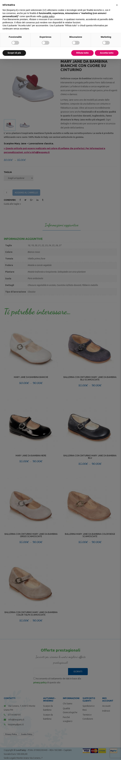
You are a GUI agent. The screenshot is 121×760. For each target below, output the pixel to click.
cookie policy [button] (48, 16)
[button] (116, 5)
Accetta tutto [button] (106, 53)
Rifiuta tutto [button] (82, 53)
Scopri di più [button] (14, 53)
